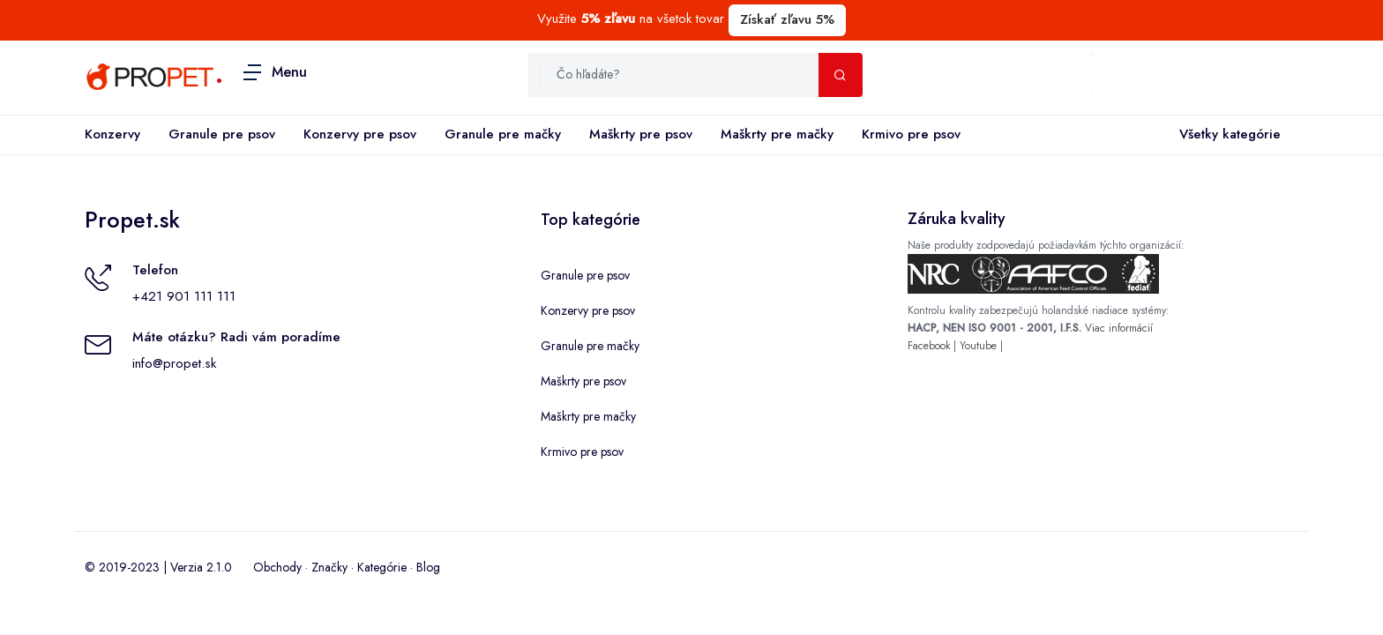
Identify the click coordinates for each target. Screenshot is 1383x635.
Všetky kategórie (1226, 135)
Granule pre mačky (503, 134)
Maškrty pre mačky (777, 134)
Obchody (277, 567)
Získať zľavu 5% (787, 19)
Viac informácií (1119, 328)
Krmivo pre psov (911, 134)
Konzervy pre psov (359, 134)
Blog (428, 567)
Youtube (978, 346)
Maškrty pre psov (640, 134)
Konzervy (112, 134)
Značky (329, 567)
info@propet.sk (174, 363)
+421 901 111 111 (183, 296)
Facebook (929, 346)
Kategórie (382, 567)
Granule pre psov (221, 134)
